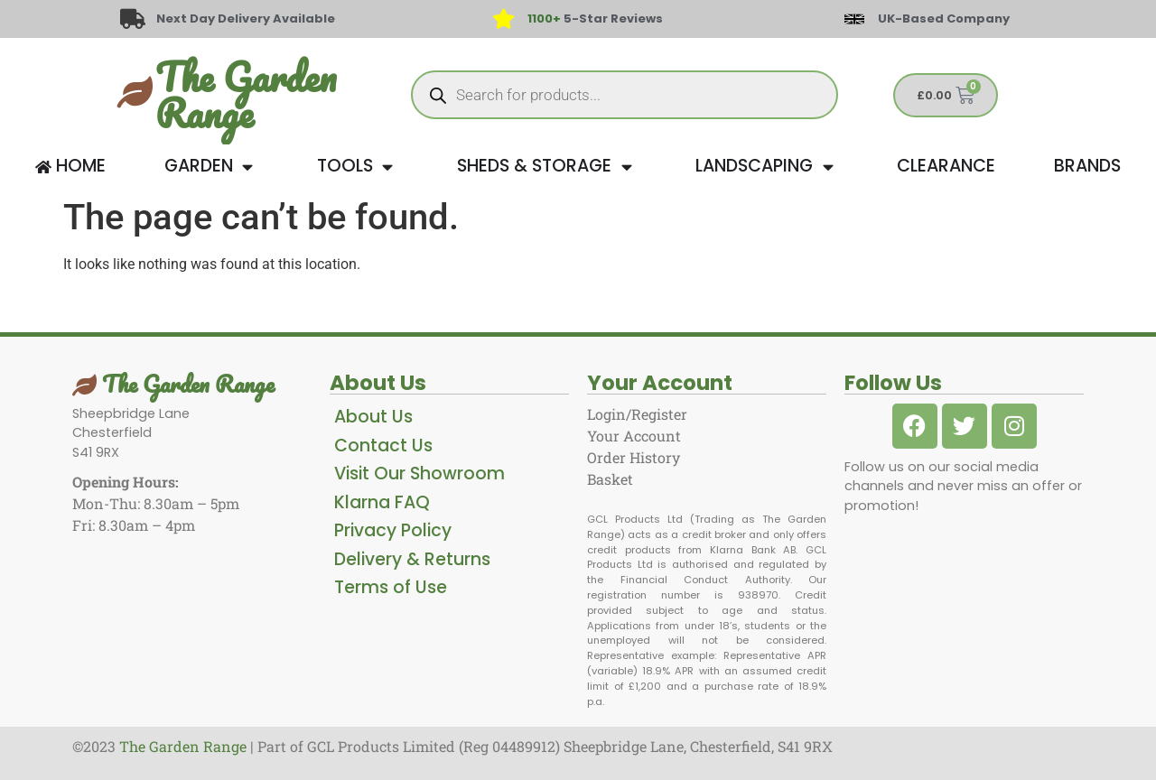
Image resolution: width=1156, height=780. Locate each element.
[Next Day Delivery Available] (133, 19)
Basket (610, 478)
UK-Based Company (944, 18)
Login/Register (637, 413)
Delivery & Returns (412, 559)
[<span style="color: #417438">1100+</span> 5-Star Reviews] (503, 19)
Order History (633, 457)
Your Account (634, 435)
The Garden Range (245, 94)
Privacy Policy (393, 530)
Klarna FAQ (382, 502)
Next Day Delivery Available (245, 18)
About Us (373, 416)
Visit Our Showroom (419, 473)
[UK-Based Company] (854, 19)
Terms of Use (390, 587)
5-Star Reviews (595, 18)
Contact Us (383, 445)
